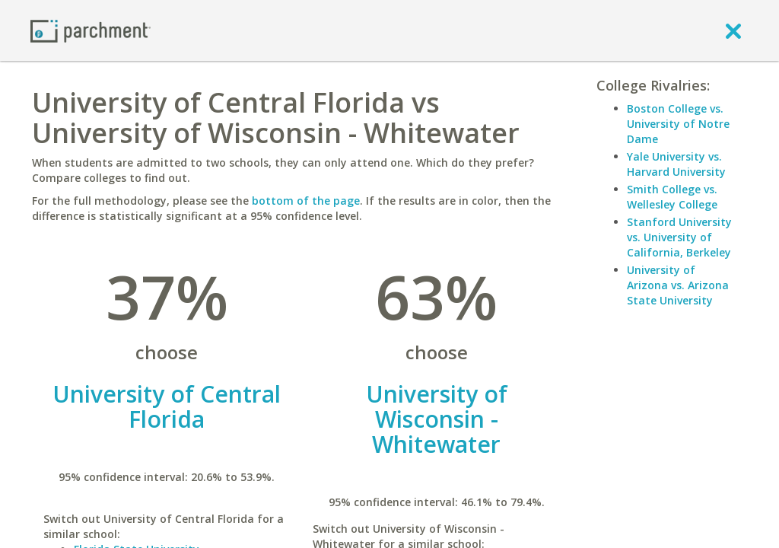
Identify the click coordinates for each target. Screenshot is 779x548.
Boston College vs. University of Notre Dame (678, 123)
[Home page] (90, 30)
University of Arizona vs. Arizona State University (678, 285)
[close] (733, 30)
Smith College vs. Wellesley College (672, 197)
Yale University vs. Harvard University (676, 164)
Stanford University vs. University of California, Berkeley (679, 237)
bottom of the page (306, 200)
